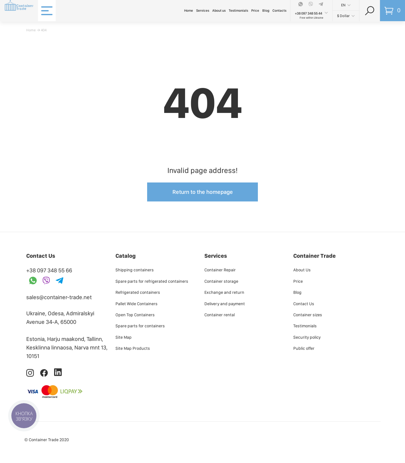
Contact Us (303, 303)
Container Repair (220, 269)
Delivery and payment (224, 303)
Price (255, 11)
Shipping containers (134, 269)
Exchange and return (224, 292)
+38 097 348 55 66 (49, 270)
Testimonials (238, 11)
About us (219, 11)
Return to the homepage (202, 191)
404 (44, 30)
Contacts (279, 11)
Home (188, 11)
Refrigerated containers (137, 292)
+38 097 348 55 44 (308, 13)
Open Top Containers (135, 314)
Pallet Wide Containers (136, 303)
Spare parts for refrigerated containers (151, 281)
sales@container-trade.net (59, 297)
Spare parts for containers (140, 325)
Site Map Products (132, 348)
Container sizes (307, 314)
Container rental (219, 314)
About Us (302, 269)
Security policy (307, 337)
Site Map (123, 337)
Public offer (304, 348)
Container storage (221, 281)
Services (202, 11)
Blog (265, 11)
